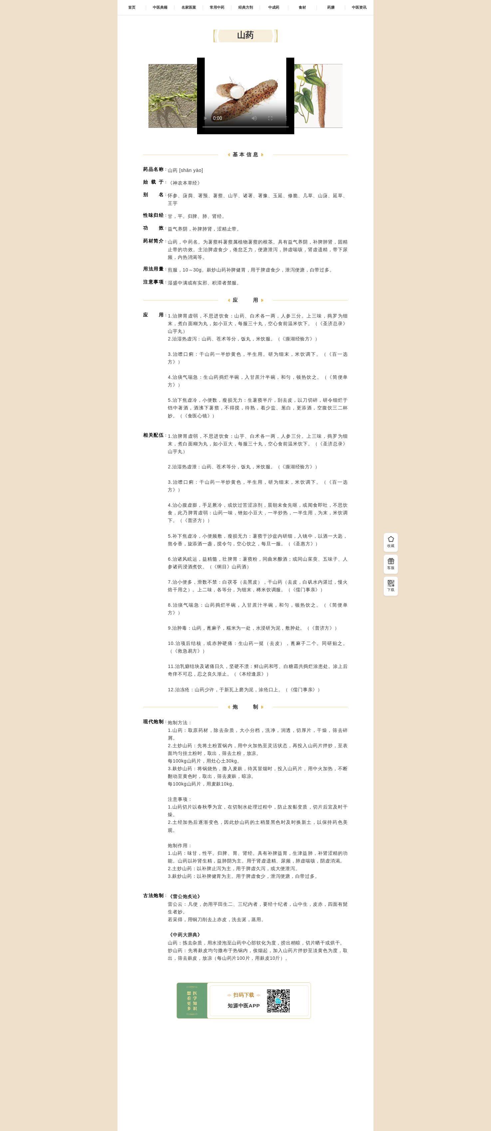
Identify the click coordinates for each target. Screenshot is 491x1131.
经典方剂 (245, 7)
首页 (131, 7)
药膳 (331, 7)
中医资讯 (359, 7)
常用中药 (217, 7)
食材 (302, 7)
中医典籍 (160, 7)
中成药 (273, 7)
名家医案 (188, 7)
